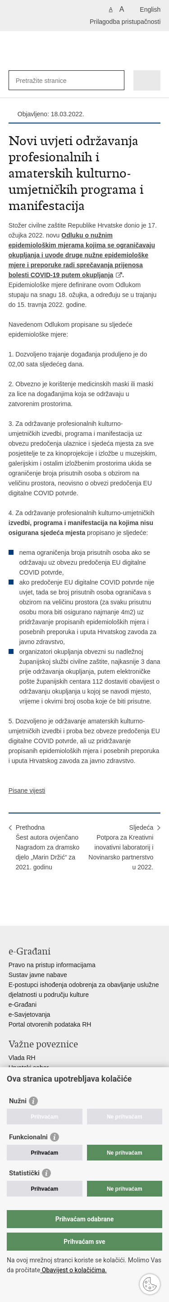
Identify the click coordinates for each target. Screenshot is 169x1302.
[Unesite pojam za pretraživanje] (48, 80)
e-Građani (23, 1004)
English (150, 9)
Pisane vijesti (27, 790)
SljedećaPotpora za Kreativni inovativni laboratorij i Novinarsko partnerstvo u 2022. (120, 847)
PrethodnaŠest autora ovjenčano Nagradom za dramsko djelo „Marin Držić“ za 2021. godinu (48, 847)
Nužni (18, 1101)
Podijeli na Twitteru (52, 893)
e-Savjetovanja (29, 1014)
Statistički (24, 1173)
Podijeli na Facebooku (32, 893)
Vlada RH (22, 1057)
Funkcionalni (28, 1137)
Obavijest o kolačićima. (73, 1270)
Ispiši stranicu (13, 893)
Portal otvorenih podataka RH (50, 1024)
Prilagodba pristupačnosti (125, 21)
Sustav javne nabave (38, 974)
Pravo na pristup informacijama (52, 965)
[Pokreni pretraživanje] (115, 80)
